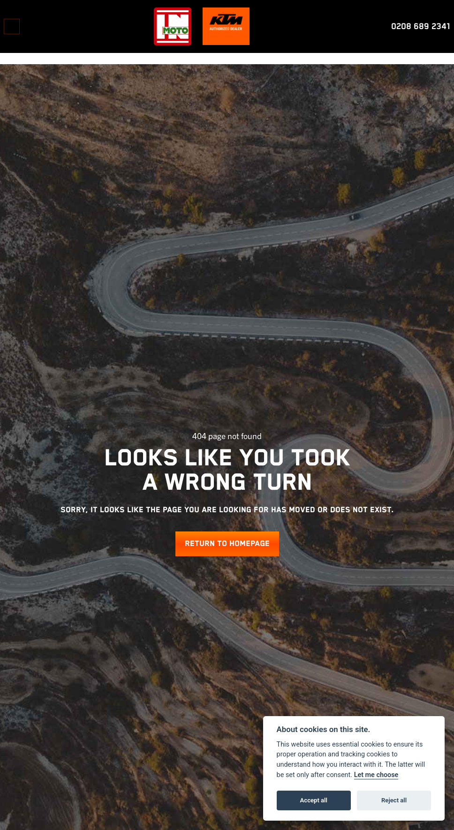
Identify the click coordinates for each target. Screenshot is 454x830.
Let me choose (376, 775)
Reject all (394, 800)
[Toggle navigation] (12, 26)
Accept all (313, 800)
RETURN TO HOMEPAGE (227, 543)
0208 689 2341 (420, 26)
